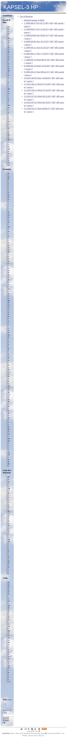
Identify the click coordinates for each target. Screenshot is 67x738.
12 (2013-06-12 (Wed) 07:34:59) (37, 90)
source (26, 26)
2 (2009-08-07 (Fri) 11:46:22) (36, 29)
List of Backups (26, 16)
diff (51, 23)
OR (4, 723)
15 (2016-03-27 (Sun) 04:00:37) (37, 108)
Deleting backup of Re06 (34, 20)
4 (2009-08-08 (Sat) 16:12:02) (36, 41)
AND (6, 720)
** (5, 704)
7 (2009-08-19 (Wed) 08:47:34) (36, 60)
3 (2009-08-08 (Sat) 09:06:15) (36, 35)
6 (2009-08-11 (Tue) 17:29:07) (36, 54)
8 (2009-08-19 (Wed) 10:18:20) (36, 66)
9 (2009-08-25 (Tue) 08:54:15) (36, 72)
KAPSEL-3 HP (20, 7)
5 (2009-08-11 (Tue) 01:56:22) (36, 47)
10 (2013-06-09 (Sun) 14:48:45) (37, 78)
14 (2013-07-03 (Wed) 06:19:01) (37, 102)
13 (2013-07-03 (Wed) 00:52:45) (37, 96)
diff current (58, 23)
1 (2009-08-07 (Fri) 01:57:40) (36, 23)
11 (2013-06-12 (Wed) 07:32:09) (37, 84)
